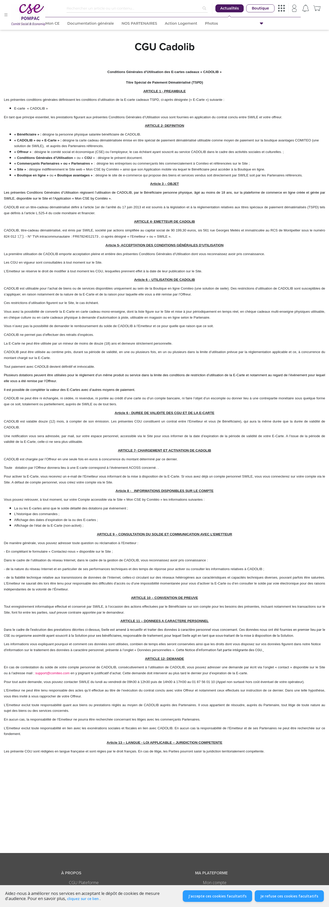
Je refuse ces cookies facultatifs (289, 896)
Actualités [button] (229, 8)
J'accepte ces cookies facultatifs (217, 896)
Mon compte (214, 882)
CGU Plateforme (84, 882)
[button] (282, 23)
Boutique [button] (260, 8)
